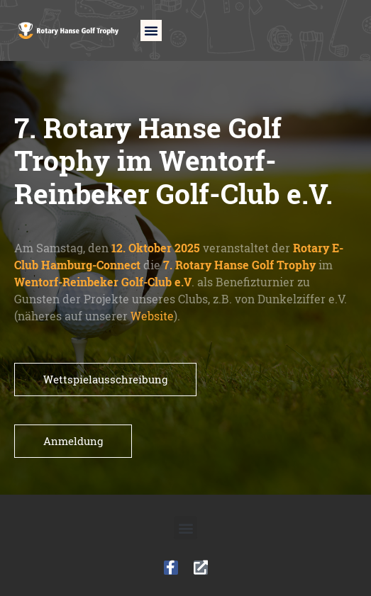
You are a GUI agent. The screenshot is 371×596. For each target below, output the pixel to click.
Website (152, 316)
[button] (151, 30)
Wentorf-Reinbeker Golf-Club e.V (103, 282)
